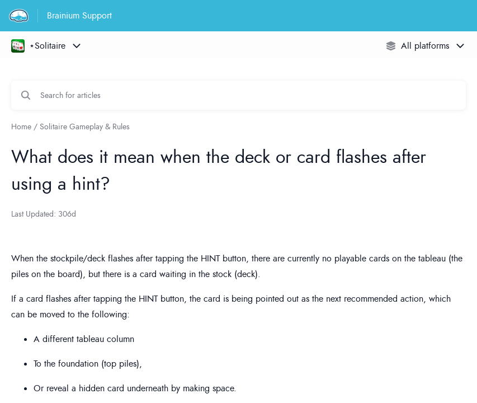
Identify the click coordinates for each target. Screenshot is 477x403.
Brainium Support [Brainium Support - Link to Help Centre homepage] (79, 16)
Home (21, 126)
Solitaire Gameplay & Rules (85, 126)
